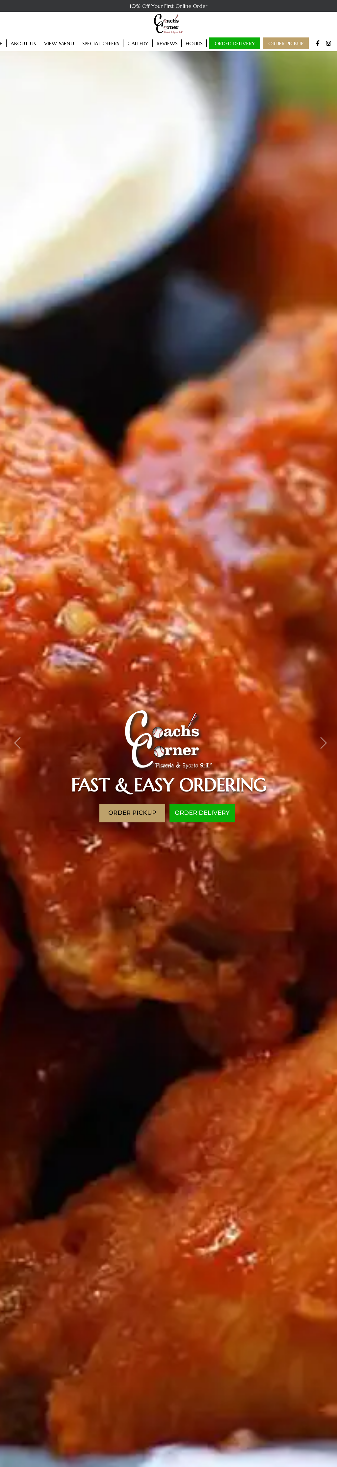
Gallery (137, 43)
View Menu (59, 43)
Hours (194, 43)
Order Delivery (235, 43)
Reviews (167, 43)
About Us (23, 43)
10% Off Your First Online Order (168, 6)
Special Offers (100, 43)
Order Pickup (285, 43)
